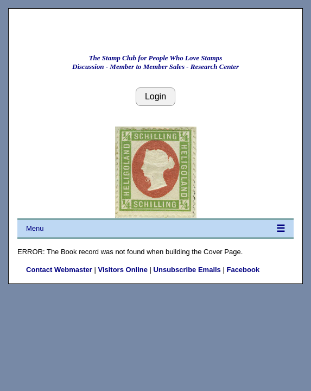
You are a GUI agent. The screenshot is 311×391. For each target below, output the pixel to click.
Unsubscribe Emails (187, 270)
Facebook (242, 270)
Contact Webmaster (59, 270)
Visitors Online (123, 270)
